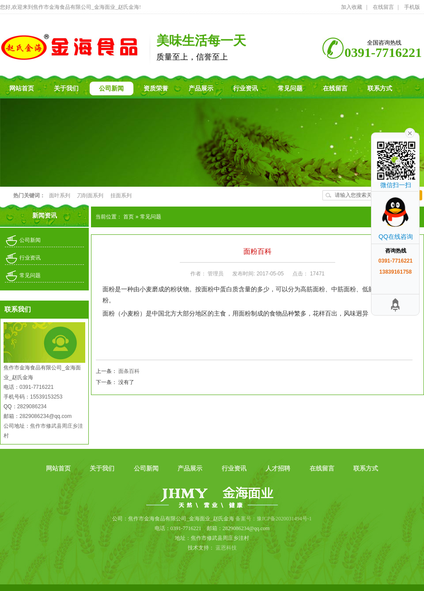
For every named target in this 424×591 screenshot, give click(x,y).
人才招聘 (278, 468)
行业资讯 (30, 258)
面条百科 (129, 371)
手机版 (412, 7)
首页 (129, 217)
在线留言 (383, 7)
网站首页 (59, 468)
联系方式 (365, 468)
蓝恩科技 (226, 548)
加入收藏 (351, 7)
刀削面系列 (90, 195)
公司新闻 (30, 240)
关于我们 (103, 468)
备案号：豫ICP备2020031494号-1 (273, 519)
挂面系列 (121, 195)
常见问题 (30, 275)
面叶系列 (60, 195)
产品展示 (191, 468)
